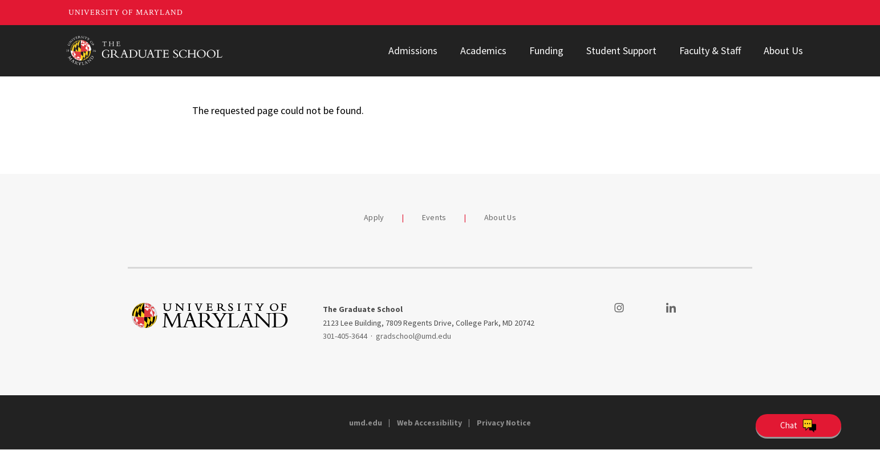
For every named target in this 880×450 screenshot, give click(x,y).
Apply (374, 217)
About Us (783, 50)
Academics (483, 50)
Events (434, 217)
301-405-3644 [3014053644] (345, 336)
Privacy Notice (504, 422)
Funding (546, 50)
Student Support (621, 50)
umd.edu (365, 422)
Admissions (412, 50)
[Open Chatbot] (798, 425)
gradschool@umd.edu (413, 336)
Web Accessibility (429, 422)
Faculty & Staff (710, 50)
